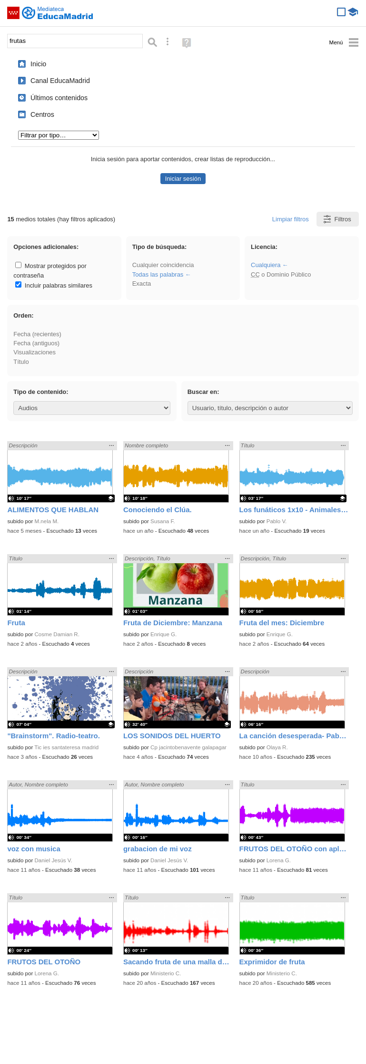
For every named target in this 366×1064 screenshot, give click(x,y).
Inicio (38, 64)
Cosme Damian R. (57, 634)
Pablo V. (277, 521)
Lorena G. (279, 860)
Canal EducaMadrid (60, 80)
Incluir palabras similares (53, 285)
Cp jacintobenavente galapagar (188, 747)
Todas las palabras (158, 274)
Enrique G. (163, 634)
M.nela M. (47, 521)
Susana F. (162, 521)
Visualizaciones (34, 352)
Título (21, 361)
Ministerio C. (165, 973)
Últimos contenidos (59, 98)
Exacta (141, 283)
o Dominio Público (281, 274)
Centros (42, 114)
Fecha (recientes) (37, 334)
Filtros (336, 219)
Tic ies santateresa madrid (66, 747)
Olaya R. (277, 747)
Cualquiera (265, 265)
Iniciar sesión (183, 178)
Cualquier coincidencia (163, 265)
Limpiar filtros (290, 219)
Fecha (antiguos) (36, 343)
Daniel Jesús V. (53, 860)
